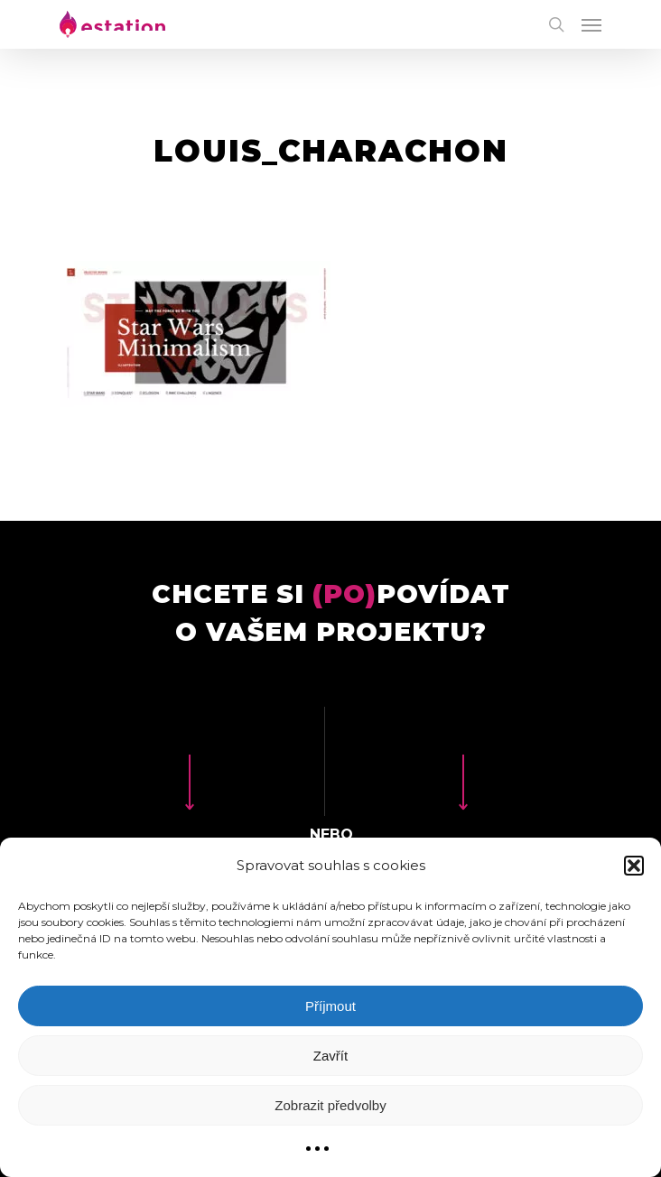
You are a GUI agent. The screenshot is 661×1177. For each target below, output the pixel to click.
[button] (634, 866)
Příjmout (330, 1006)
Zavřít (330, 1055)
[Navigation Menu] (591, 24)
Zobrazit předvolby (330, 1105)
